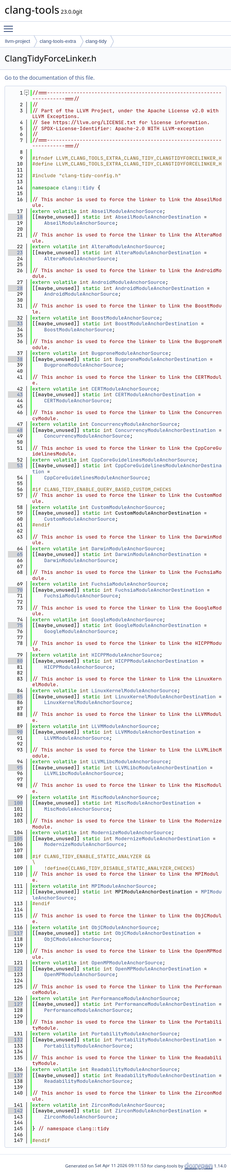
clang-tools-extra (57, 41)
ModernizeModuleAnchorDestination (162, 838)
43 (15, 394)
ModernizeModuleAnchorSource (131, 832)
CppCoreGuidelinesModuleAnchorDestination (127, 468)
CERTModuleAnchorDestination (155, 394)
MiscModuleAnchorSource (124, 797)
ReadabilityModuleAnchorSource (134, 1069)
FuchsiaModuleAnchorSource (128, 584)
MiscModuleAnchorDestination (155, 803)
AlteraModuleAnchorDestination (158, 252)
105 (15, 838)
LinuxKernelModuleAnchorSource (134, 690)
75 (15, 625)
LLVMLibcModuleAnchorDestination (161, 767)
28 (15, 288)
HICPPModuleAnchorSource (125, 655)
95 (15, 767)
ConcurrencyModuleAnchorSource (134, 424)
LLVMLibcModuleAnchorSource (129, 761)
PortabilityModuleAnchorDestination (165, 1040)
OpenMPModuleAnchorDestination (158, 969)
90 (15, 732)
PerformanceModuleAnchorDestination (165, 1004)
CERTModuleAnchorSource (124, 389)
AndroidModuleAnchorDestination (159, 288)
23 (15, 252)
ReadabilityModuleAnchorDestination (165, 1075)
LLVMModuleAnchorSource (124, 726)
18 (15, 217)
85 (15, 696)
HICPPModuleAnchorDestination (156, 661)
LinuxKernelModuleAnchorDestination (165, 696)
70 (15, 590)
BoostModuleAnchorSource (125, 318)
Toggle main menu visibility (10, 25)
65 (15, 554)
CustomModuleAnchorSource (126, 507)
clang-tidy (96, 41)
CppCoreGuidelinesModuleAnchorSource (143, 460)
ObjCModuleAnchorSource (124, 927)
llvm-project (17, 41)
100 (15, 803)
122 (15, 969)
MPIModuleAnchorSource (122, 886)
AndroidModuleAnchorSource (128, 282)
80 (15, 661)
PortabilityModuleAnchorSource (134, 1033)
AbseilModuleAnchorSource (126, 211)
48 (15, 430)
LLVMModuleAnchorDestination (155, 732)
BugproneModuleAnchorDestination (161, 359)
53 (15, 465)
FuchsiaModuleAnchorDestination (159, 590)
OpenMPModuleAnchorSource (126, 962)
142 (15, 1110)
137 (15, 1075)
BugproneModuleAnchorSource (129, 353)
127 (15, 1004)
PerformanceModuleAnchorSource (134, 998)
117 (15, 933)
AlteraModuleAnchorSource (126, 246)
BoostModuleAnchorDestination (156, 323)
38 (15, 359)
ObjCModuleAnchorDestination (155, 933)
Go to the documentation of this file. (49, 77)
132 (15, 1040)
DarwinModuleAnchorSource (126, 548)
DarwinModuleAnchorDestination (158, 554)
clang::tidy (78, 187)
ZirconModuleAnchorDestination (158, 1110)
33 (15, 323)
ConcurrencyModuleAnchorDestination (165, 430)
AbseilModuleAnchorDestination (158, 217)
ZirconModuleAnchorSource (126, 1105)
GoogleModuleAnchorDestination (158, 625)
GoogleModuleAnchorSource (126, 619)
